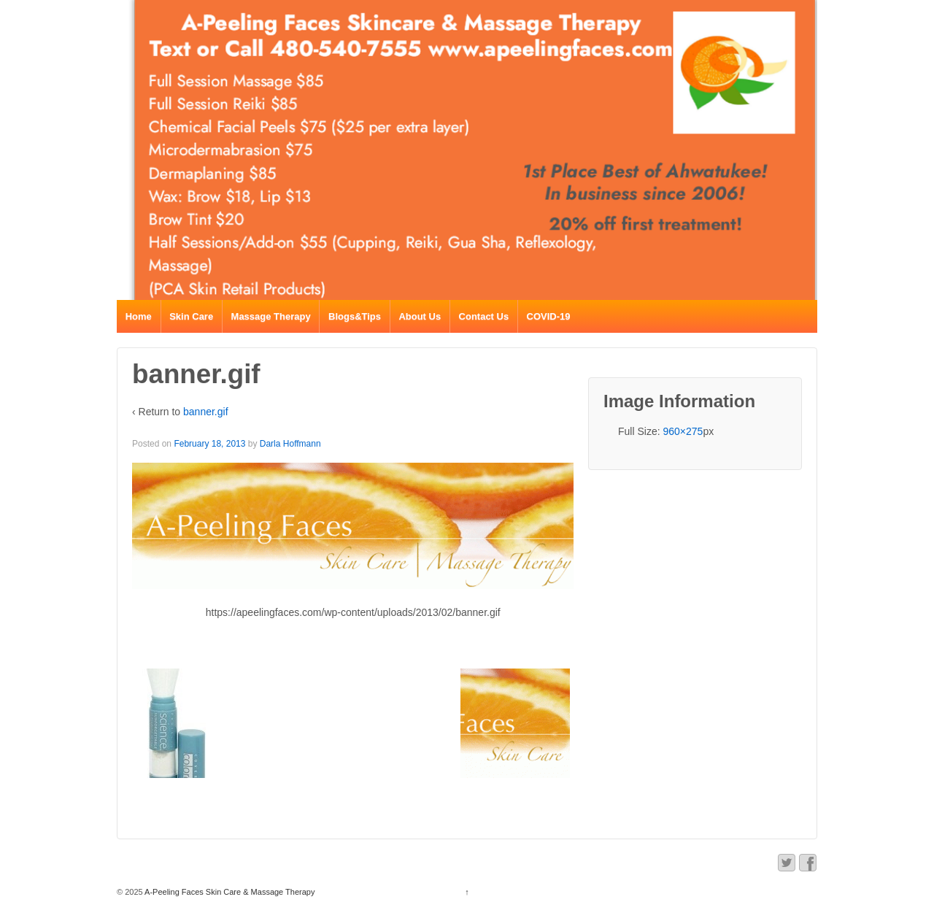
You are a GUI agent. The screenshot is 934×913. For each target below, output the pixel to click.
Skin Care (191, 316)
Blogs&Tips (354, 316)
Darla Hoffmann (290, 444)
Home (139, 316)
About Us (419, 316)
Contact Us (484, 316)
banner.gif (205, 411)
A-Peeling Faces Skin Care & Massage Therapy (229, 891)
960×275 (683, 431)
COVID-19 (549, 316)
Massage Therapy (271, 316)
